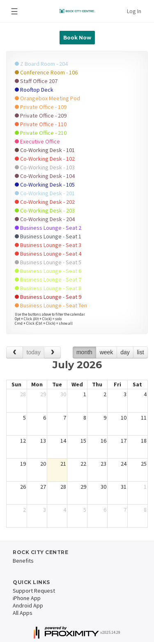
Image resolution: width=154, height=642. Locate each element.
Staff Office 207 (36, 81)
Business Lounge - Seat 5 (48, 262)
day (125, 352)
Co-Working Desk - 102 (45, 158)
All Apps (22, 613)
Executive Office (37, 141)
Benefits (23, 560)
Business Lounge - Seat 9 (48, 296)
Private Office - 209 (41, 115)
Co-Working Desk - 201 (45, 193)
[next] (52, 352)
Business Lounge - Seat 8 (48, 288)
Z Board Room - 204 (41, 63)
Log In (134, 11)
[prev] (14, 352)
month (84, 352)
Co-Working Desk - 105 (45, 184)
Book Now (77, 38)
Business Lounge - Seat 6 (48, 271)
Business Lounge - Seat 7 (48, 279)
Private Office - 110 (41, 124)
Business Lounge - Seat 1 (48, 236)
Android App (28, 605)
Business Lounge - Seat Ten (51, 305)
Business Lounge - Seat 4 (48, 253)
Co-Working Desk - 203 (45, 210)
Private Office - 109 (41, 107)
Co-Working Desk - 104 (45, 176)
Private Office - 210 (41, 132)
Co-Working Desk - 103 (45, 167)
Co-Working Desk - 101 (45, 150)
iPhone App (27, 598)
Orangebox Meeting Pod (47, 98)
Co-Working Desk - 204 (45, 219)
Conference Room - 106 (46, 72)
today (34, 352)
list (140, 352)
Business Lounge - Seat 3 (48, 245)
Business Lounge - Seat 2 (48, 227)
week (106, 352)
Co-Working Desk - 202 (45, 202)
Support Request (34, 590)
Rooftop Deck (34, 89)
